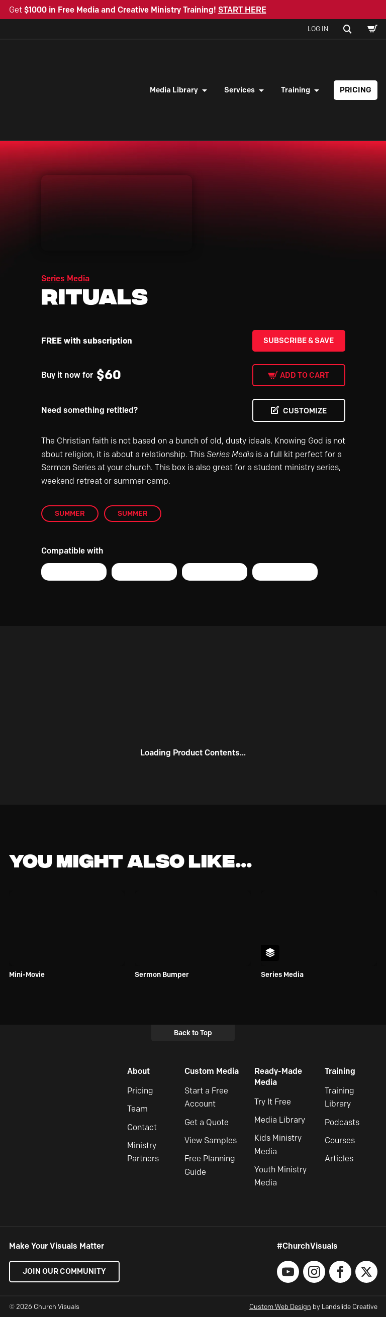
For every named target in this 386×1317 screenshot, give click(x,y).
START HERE (242, 10)
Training (295, 89)
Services (239, 89)
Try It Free (272, 1102)
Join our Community (64, 1271)
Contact (142, 1127)
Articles (339, 1158)
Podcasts (342, 1122)
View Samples (210, 1140)
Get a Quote (206, 1122)
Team (137, 1109)
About (138, 1071)
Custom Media (211, 1071)
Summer (70, 513)
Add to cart (304, 375)
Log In (318, 29)
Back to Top (193, 1032)
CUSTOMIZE (305, 410)
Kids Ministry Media (278, 1144)
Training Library (339, 1097)
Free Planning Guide (209, 1165)
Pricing (355, 89)
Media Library (174, 89)
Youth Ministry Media (280, 1176)
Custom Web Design (280, 1306)
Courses (340, 1140)
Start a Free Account (206, 1097)
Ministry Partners (143, 1152)
